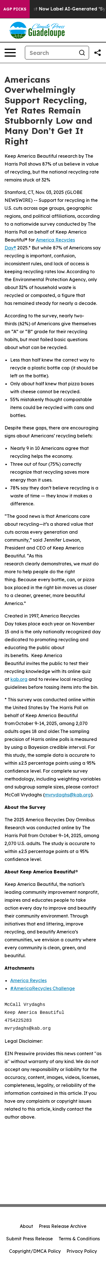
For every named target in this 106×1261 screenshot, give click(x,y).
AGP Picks (14, 9)
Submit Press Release (29, 1238)
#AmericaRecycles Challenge (42, 988)
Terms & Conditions (79, 1238)
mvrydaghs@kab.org (68, 795)
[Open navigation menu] (10, 52)
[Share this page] (97, 52)
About (26, 1226)
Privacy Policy (81, 1251)
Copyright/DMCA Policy (35, 1251)
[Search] (50, 52)
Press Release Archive (62, 1226)
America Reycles (28, 980)
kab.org (18, 679)
